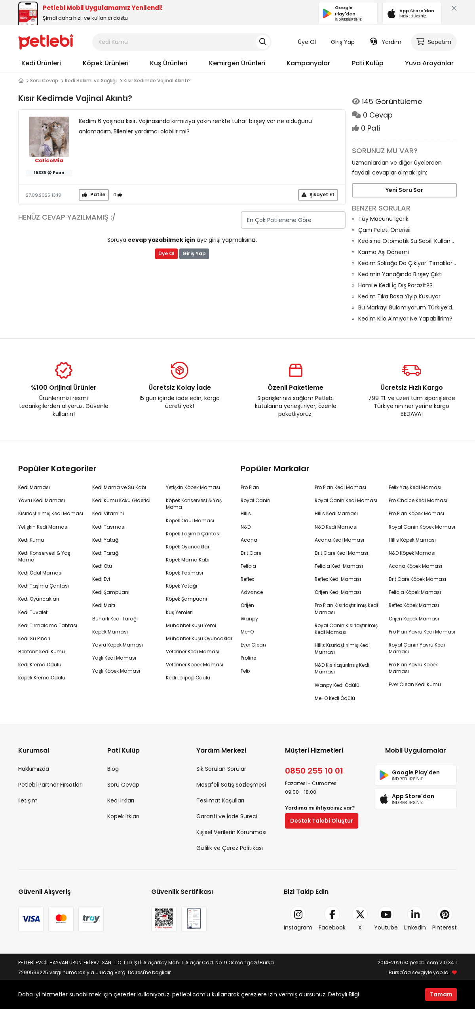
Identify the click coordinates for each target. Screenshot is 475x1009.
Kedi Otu (102, 566)
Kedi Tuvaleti (33, 612)
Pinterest (444, 918)
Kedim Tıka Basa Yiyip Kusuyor (399, 296)
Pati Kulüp (368, 63)
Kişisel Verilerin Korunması (231, 832)
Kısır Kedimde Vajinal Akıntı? (157, 80)
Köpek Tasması (184, 572)
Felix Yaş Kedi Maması (415, 487)
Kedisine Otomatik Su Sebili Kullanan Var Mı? (407, 241)
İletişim (28, 800)
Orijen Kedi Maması (338, 592)
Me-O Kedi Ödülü (335, 698)
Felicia (248, 566)
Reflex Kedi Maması (338, 579)
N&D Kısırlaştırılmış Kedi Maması (342, 668)
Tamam (441, 994)
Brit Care (251, 553)
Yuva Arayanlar (429, 63)
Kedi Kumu (31, 540)
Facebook (332, 918)
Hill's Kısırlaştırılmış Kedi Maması (342, 648)
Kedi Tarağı (106, 553)
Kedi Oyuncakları (38, 599)
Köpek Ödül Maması (190, 520)
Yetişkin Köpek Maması (193, 487)
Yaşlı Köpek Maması (116, 671)
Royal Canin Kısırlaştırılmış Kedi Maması (346, 628)
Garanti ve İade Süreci (226, 816)
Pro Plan (250, 487)
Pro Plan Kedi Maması (340, 487)
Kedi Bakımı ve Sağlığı (91, 80)
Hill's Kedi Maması (336, 513)
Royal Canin (255, 500)
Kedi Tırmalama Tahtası (47, 625)
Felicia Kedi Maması (339, 566)
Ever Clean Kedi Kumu (415, 684)
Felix (246, 671)
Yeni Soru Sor (404, 190)
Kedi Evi (101, 579)
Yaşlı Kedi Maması (114, 657)
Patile (93, 194)
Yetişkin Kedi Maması (43, 526)
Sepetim (433, 42)
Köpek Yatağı (181, 585)
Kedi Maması (34, 487)
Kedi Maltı (103, 605)
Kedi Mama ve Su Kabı (119, 487)
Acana (249, 540)
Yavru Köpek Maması (117, 644)
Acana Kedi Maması (339, 540)
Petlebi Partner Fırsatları (50, 785)
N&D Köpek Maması (412, 553)
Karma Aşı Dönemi (383, 252)
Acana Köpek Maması (415, 566)
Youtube (386, 918)
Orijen (247, 605)
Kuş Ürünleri (168, 63)
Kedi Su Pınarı (34, 638)
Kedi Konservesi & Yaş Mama (44, 556)
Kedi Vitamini (108, 513)
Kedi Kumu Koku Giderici (121, 500)
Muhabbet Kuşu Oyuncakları (200, 638)
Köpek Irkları (123, 816)
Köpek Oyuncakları (188, 546)
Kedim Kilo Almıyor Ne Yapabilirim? (405, 318)
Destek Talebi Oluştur (321, 821)
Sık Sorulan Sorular (221, 769)
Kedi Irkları (120, 800)
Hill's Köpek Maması (412, 540)
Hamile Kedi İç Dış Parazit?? (395, 285)
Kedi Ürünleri (41, 63)
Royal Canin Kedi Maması (346, 500)
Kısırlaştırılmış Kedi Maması (50, 513)
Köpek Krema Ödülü (41, 677)
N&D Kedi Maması (336, 526)
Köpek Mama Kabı (187, 559)
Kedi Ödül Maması (40, 572)
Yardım (385, 42)
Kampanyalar (308, 63)
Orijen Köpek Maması (414, 618)
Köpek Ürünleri (106, 63)
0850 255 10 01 (314, 770)
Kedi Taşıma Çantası (43, 585)
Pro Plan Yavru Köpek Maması (413, 668)
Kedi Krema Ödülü (39, 664)
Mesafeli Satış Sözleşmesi (231, 785)
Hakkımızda (33, 769)
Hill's (246, 513)
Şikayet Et (318, 194)
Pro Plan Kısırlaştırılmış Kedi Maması (346, 608)
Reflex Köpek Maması (414, 605)
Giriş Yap (343, 42)
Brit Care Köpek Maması (417, 579)
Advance (252, 592)
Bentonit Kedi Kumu (41, 651)
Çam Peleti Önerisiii (385, 230)
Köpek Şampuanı (186, 599)
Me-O (247, 631)
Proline (248, 657)
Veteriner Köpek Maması (194, 664)
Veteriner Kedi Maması (192, 651)
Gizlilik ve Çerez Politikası (229, 848)
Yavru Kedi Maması (41, 500)
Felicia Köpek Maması (415, 592)
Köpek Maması (110, 631)
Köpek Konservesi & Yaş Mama (194, 503)
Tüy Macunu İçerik (383, 219)
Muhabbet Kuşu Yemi (191, 625)
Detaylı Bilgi (343, 994)
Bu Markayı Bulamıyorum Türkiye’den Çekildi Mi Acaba (407, 307)
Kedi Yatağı (106, 540)
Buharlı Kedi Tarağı (115, 618)
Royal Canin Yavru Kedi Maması (417, 648)
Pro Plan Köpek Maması (416, 513)
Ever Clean (253, 644)
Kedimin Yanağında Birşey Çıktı (400, 274)
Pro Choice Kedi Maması (418, 500)
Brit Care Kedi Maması (341, 553)
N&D (246, 526)
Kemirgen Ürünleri (237, 63)
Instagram (298, 918)
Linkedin (415, 918)
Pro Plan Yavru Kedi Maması (422, 631)
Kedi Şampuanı (110, 592)
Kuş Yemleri (179, 612)
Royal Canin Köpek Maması (422, 526)
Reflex (247, 579)
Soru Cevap (44, 80)
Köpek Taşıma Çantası (193, 533)
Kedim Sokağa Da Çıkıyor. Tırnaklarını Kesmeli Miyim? (407, 263)
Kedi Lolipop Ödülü (188, 677)
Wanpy (249, 618)
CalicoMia (49, 160)
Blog (113, 769)
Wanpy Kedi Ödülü (337, 685)
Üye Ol (307, 42)
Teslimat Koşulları (220, 800)
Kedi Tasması (108, 526)
